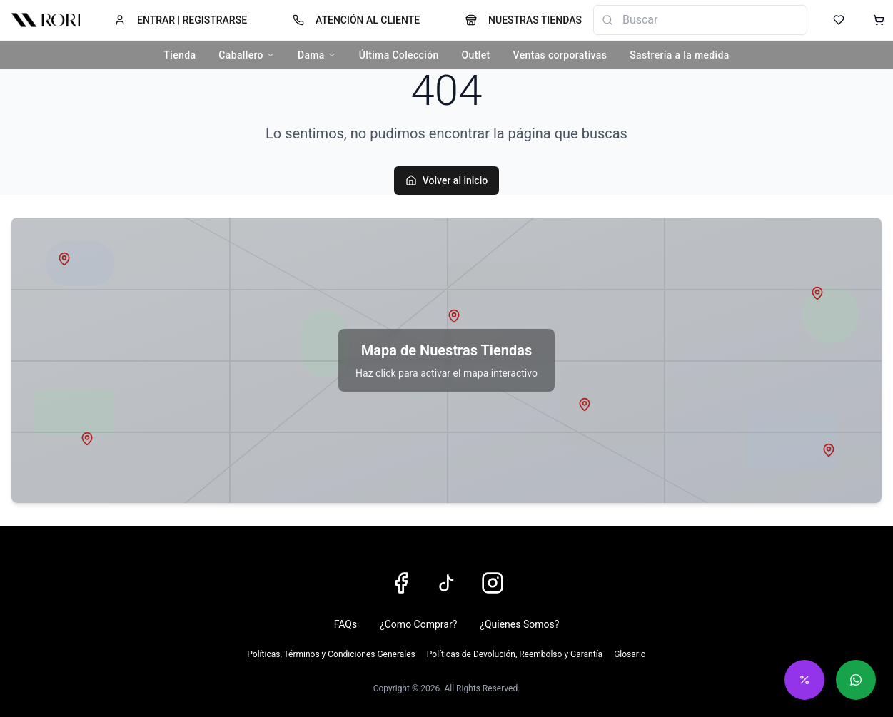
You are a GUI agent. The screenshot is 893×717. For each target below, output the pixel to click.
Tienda (179, 55)
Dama (317, 55)
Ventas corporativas (560, 55)
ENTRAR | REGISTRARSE (180, 20)
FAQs (346, 624)
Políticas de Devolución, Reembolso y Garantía (514, 654)
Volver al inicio (446, 180)
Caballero (246, 55)
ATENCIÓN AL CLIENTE (356, 20)
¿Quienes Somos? (519, 624)
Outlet (476, 55)
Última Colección (399, 55)
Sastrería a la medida (679, 55)
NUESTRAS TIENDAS (523, 20)
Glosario (629, 654)
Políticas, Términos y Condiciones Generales (331, 654)
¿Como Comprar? (418, 624)
